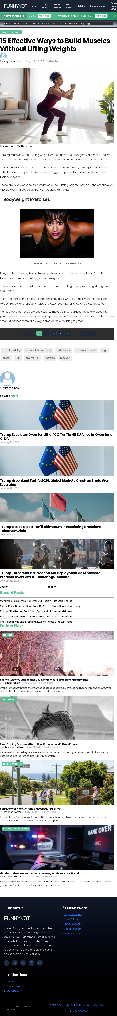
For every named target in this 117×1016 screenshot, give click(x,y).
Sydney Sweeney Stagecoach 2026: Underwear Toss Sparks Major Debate (44, 679)
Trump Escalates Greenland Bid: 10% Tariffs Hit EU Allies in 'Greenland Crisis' (56, 436)
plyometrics (33, 358)
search (52, 586)
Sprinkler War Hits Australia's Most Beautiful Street (30, 808)
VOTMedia (11, 991)
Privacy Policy (13, 986)
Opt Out (99, 1005)
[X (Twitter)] (23, 963)
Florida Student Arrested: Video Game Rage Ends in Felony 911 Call (39, 873)
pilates (7, 358)
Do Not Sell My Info (78, 1005)
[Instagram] (31, 963)
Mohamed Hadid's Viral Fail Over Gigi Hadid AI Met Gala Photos (36, 601)
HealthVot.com (71, 928)
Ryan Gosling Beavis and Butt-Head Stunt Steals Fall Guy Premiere (40, 744)
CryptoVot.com (71, 914)
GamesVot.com (71, 933)
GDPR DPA (55, 1005)
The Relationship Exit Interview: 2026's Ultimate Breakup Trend (36, 621)
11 (82, 333)
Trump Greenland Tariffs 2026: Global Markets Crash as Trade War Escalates (54, 482)
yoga (104, 350)
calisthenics (64, 350)
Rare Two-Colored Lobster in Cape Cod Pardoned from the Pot (37, 616)
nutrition (50, 358)
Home (7, 23)
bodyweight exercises (38, 350)
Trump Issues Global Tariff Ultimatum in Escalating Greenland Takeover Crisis (50, 528)
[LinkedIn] (15, 963)
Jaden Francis (11, 683)
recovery (65, 358)
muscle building (12, 350)
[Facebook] (7, 963)
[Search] (23, 587)
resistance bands (86, 350)
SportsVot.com (71, 924)
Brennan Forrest (13, 812)
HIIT (18, 358)
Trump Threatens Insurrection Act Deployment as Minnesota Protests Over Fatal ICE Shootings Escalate (50, 575)
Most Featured (21, 23)
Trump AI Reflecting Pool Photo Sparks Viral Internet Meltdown (36, 611)
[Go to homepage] (16, 6)
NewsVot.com (70, 919)
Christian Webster (14, 747)
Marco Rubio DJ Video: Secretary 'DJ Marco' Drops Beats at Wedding (40, 606)
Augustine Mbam (13, 61)
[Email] (40, 963)
